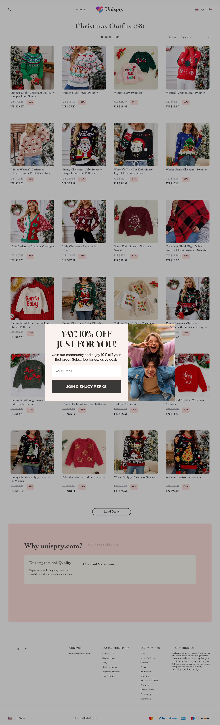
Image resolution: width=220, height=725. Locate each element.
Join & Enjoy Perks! (87, 386)
